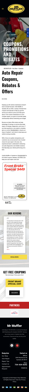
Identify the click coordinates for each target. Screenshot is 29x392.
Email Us (24, 367)
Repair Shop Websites (19, 377)
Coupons (21, 68)
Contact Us (5, 364)
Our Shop (14, 68)
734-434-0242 (14, 130)
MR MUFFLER (7, 68)
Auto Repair (6, 358)
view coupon (14, 292)
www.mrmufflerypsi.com (19, 188)
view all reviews (14, 257)
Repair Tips (5, 361)
